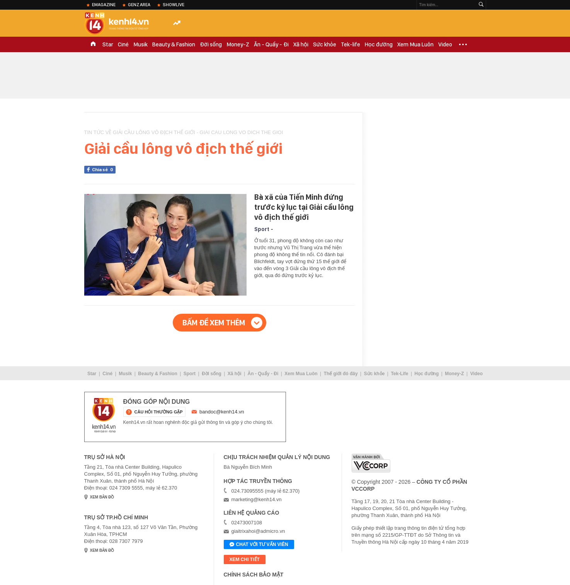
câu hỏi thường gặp (158, 412)
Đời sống (211, 44)
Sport (261, 229)
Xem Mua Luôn (415, 44)
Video (445, 44)
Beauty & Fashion (173, 44)
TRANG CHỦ (93, 44)
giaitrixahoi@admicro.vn (258, 531)
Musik (140, 44)
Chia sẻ (104, 169)
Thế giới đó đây (341, 373)
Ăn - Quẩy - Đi (271, 44)
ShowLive (173, 4)
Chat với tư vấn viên (259, 545)
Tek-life (350, 44)
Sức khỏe (324, 44)
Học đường (379, 44)
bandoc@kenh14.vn (221, 411)
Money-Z (237, 44)
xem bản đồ (102, 497)
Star (107, 44)
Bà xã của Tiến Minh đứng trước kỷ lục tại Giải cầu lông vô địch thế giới (304, 207)
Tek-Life (399, 373)
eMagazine (104, 4)
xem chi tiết (245, 559)
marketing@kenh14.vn (256, 499)
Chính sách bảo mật (254, 574)
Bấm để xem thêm (213, 322)
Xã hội (300, 44)
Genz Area (139, 4)
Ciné (123, 44)
